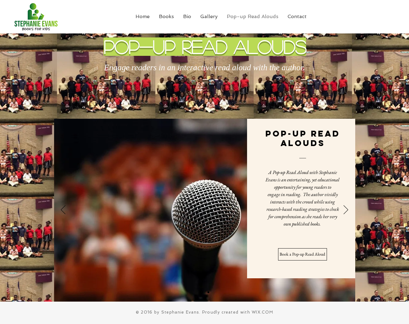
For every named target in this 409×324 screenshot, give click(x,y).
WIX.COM (262, 312)
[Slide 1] (201, 292)
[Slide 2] (208, 292)
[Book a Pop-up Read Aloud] (302, 254)
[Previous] (63, 210)
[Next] (346, 210)
